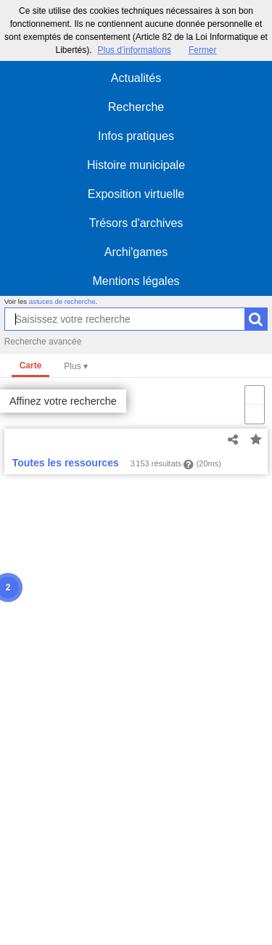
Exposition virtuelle (136, 194)
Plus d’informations (133, 50)
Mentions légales (135, 281)
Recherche (136, 107)
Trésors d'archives (136, 223)
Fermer (203, 50)
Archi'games (136, 252)
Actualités (136, 78)
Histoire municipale (136, 165)
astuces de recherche (62, 301)
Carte (31, 365)
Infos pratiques (136, 136)
